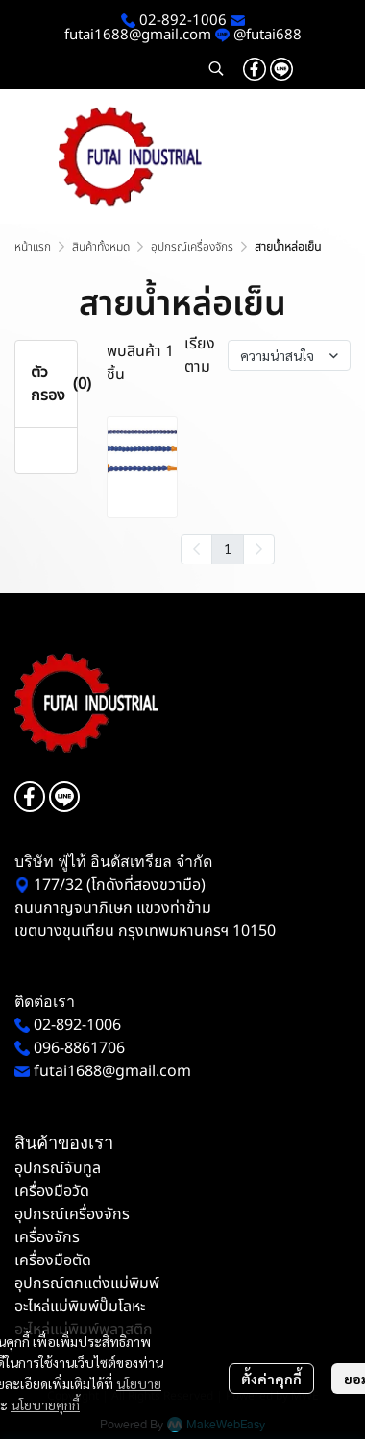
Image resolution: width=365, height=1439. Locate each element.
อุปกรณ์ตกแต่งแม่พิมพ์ (86, 1283)
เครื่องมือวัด (51, 1191)
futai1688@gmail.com (137, 35)
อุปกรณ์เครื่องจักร (192, 246)
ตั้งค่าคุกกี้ (271, 1378)
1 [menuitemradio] (227, 548)
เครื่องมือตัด (52, 1260)
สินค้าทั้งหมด (101, 246)
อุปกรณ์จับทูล (57, 1168)
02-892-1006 (181, 21)
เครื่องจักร (47, 1237)
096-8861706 (79, 1048)
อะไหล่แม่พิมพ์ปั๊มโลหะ (79, 1306)
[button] (216, 68)
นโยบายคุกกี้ (45, 1404)
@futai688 (267, 35)
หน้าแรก (32, 246)
